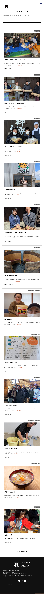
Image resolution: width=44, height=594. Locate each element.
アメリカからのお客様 (11, 405)
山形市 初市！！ (10, 535)
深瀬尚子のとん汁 (10, 492)
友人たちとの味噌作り (11, 448)
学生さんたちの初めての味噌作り (14, 103)
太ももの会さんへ (10, 189)
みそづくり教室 (37, 290)
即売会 (39, 334)
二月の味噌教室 (9, 319)
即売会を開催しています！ (12, 362)
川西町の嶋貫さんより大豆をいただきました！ (18, 232)
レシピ (39, 463)
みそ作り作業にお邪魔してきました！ (15, 59)
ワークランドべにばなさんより (14, 146)
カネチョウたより (37, 31)
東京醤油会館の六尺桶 (11, 275)
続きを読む (19, 65)
